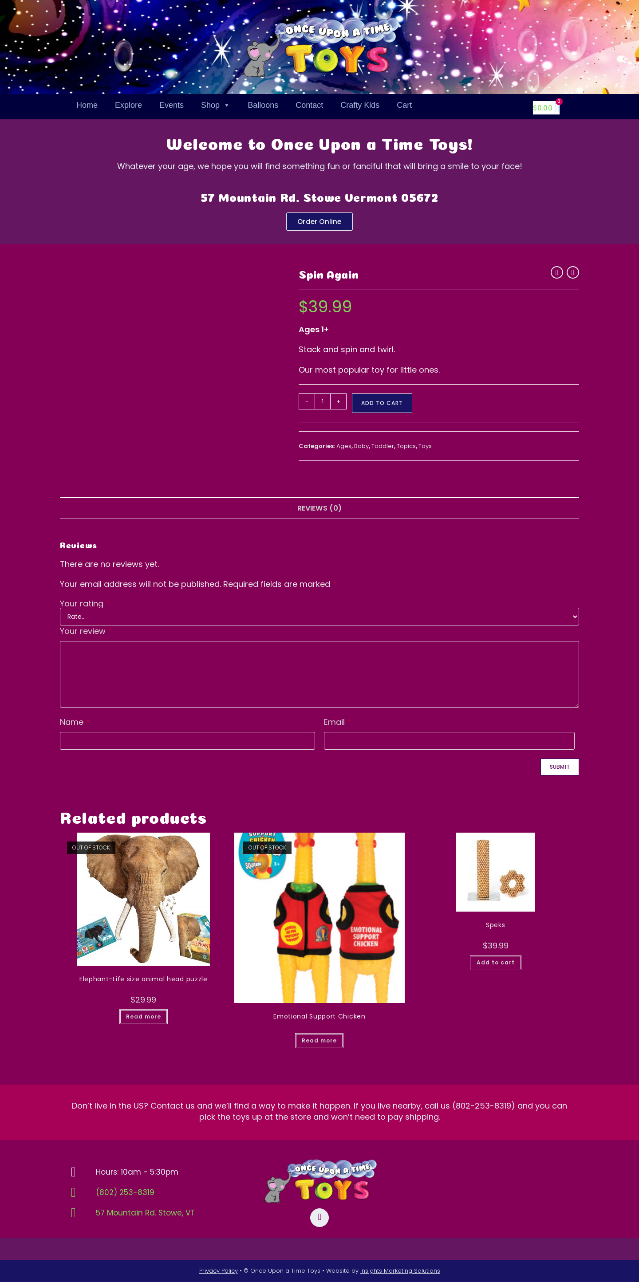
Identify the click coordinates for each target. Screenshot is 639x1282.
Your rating (84, 604)
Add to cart (382, 403)
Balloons (263, 105)
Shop (215, 105)
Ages (343, 446)
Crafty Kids (359, 105)
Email (337, 722)
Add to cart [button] (496, 962)
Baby (361, 446)
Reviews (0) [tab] (319, 508)
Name (74, 722)
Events (171, 105)
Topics (406, 446)
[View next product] (573, 272)
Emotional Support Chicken (319, 1016)
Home (87, 105)
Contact (309, 105)
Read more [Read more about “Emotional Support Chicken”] (319, 1040)
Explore (128, 105)
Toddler (382, 446)
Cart (404, 105)
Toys (425, 446)
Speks (495, 924)
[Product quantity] (323, 401)
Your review (85, 631)
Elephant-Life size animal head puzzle (143, 979)
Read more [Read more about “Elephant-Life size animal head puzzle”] (143, 1016)
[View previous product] (557, 272)
